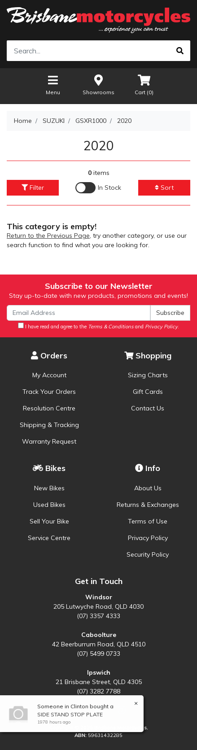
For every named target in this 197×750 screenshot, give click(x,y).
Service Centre (49, 538)
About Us (148, 488)
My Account (49, 375)
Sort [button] (164, 187)
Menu (53, 84)
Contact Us (147, 408)
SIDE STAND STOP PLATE (69, 714)
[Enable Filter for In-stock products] (98, 188)
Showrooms (98, 84)
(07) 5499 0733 (98, 654)
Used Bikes (49, 505)
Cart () (144, 84)
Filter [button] (33, 187)
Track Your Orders (49, 392)
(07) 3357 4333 (98, 616)
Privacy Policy (148, 538)
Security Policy (148, 554)
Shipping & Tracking (49, 425)
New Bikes (49, 488)
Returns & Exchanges (148, 505)
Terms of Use (147, 521)
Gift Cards (148, 392)
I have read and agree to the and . (98, 326)
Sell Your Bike (49, 521)
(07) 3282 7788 (98, 691)
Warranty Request (49, 441)
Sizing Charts (148, 375)
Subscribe (170, 313)
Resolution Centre (49, 408)
